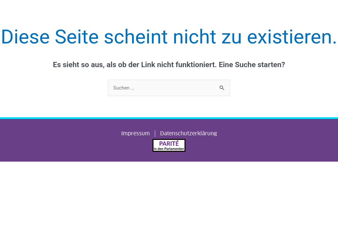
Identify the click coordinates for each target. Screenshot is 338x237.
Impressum (135, 133)
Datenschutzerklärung (188, 133)
